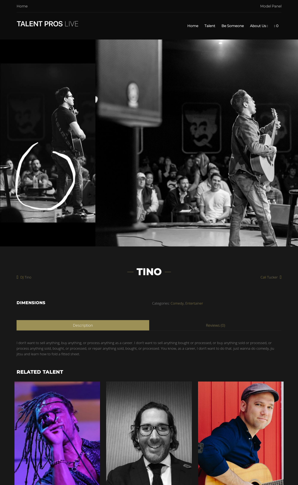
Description (83, 325)
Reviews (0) (215, 325)
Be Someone (232, 26)
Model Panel (270, 6)
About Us (259, 26)
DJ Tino (25, 277)
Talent (209, 26)
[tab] (83, 325)
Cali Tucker (269, 277)
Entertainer (194, 303)
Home (22, 6)
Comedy (177, 303)
